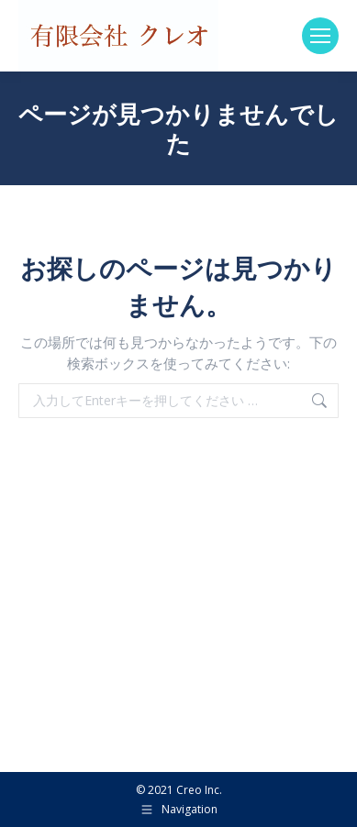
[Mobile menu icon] (320, 35)
